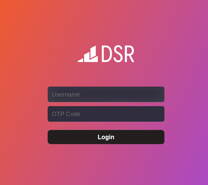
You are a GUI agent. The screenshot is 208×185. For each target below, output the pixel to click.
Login (106, 136)
